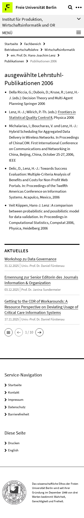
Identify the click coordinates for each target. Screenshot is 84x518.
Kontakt (13, 392)
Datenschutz (16, 407)
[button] (8, 332)
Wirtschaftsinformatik (60, 49)
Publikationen (14, 61)
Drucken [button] (13, 443)
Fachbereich (32, 44)
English (13, 450)
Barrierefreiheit (18, 414)
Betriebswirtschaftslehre (21, 49)
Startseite (11, 44)
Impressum (15, 399)
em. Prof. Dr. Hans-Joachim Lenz (33, 55)
